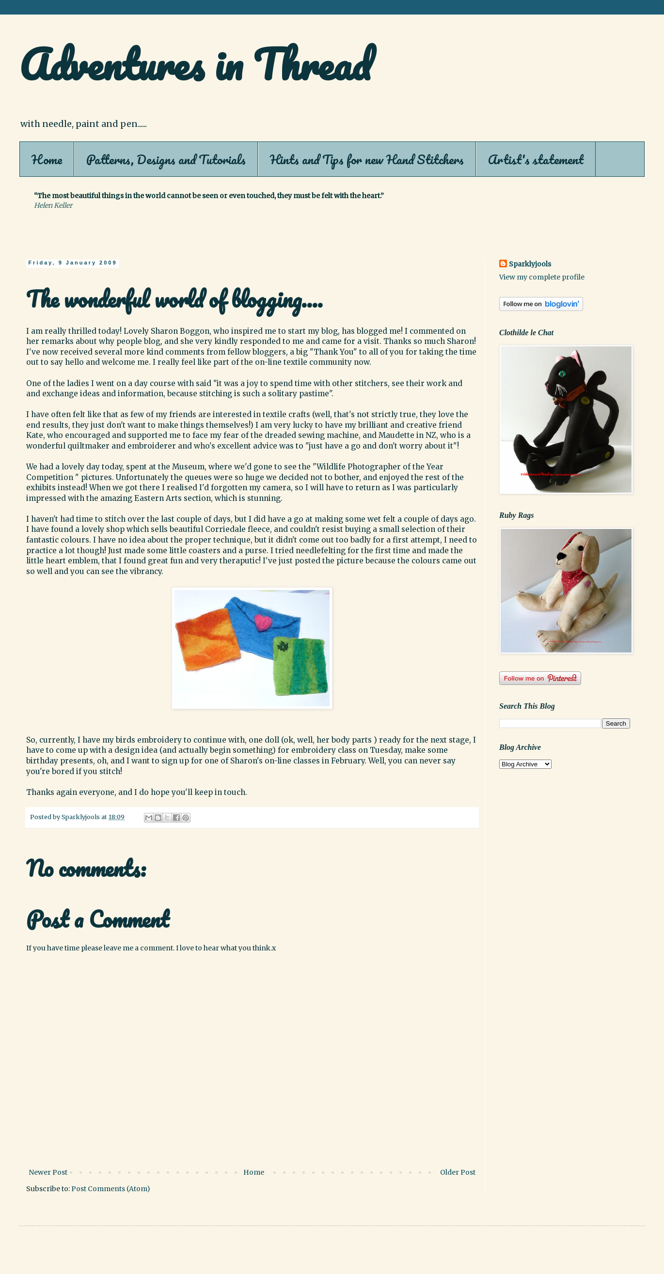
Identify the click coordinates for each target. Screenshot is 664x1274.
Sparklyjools (530, 264)
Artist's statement (536, 159)
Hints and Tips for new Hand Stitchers (367, 159)
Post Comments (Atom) (110, 1188)
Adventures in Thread (195, 64)
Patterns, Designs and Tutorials (166, 159)
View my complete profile (542, 277)
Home (47, 159)
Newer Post (48, 1172)
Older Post (457, 1172)
